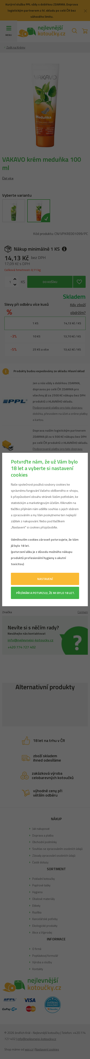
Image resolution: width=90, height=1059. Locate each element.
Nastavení (45, 578)
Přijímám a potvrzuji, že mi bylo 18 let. (45, 592)
